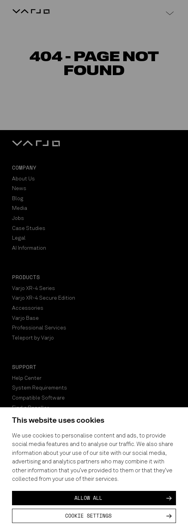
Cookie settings (88, 516)
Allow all (88, 498)
